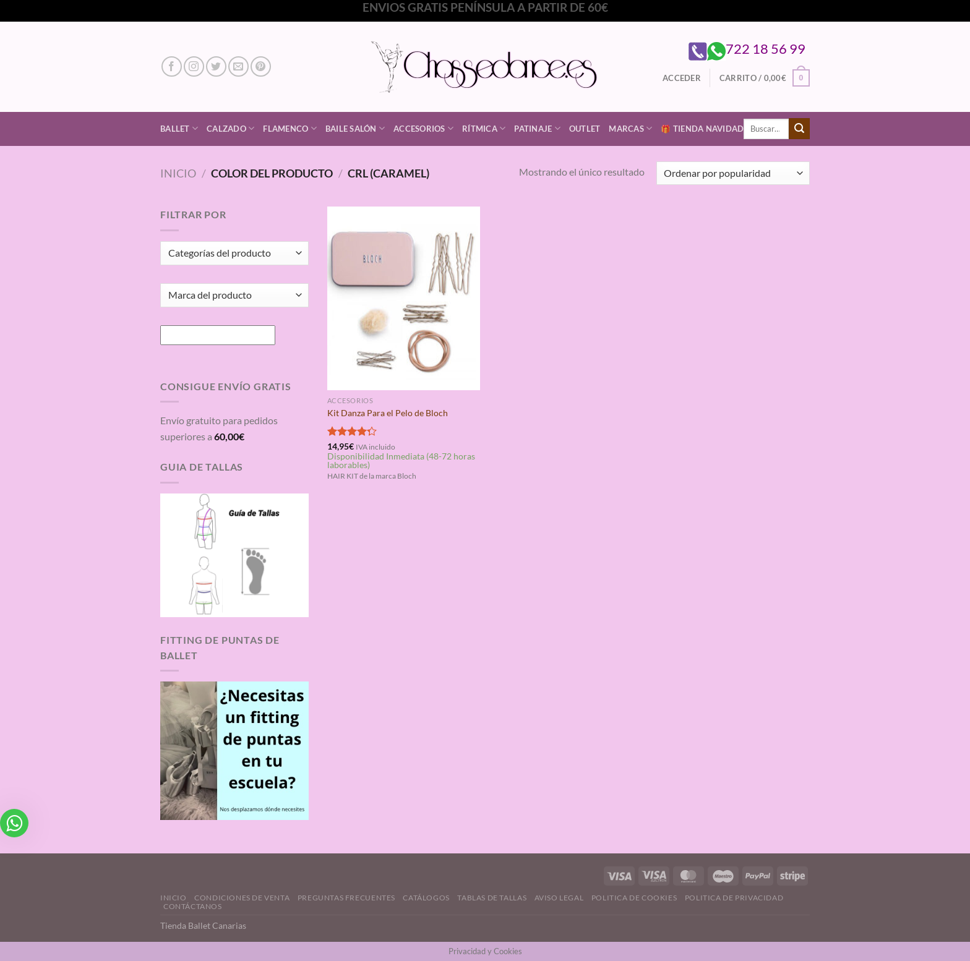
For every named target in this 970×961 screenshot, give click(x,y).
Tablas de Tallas (491, 897)
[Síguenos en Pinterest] (261, 66)
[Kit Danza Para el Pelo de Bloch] (403, 298)
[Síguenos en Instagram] (194, 66)
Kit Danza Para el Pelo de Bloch (387, 413)
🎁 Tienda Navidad (702, 129)
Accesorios (423, 128)
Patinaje (537, 128)
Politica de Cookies (634, 897)
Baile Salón (355, 128)
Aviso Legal (559, 897)
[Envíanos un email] (238, 66)
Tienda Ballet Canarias (203, 925)
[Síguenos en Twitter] (216, 66)
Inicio (178, 173)
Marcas (630, 128)
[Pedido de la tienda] (733, 173)
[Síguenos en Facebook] (171, 66)
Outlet (585, 129)
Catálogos (426, 897)
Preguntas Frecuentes (346, 897)
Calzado (230, 128)
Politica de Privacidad (734, 897)
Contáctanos (192, 906)
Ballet (179, 128)
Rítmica (483, 128)
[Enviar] (799, 128)
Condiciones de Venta (242, 897)
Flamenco (290, 128)
